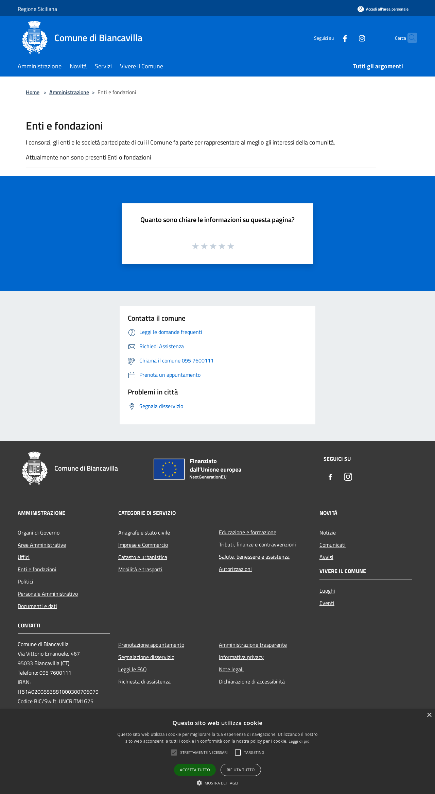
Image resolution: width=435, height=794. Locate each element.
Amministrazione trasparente (253, 645)
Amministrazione (69, 92)
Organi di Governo (38, 532)
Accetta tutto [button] (195, 769)
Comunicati (332, 545)
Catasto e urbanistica (142, 557)
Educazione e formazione (247, 532)
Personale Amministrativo (48, 594)
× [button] (429, 715)
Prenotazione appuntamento (151, 645)
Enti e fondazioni (37, 569)
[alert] (217, 751)
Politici (25, 581)
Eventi (326, 603)
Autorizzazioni (235, 569)
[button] (217, 782)
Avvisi (326, 557)
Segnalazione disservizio (146, 657)
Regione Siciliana (37, 9)
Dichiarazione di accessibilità (252, 681)
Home (32, 92)
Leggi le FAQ (132, 669)
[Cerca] (409, 38)
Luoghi (327, 591)
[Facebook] (331, 37)
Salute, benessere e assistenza (254, 557)
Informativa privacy (241, 657)
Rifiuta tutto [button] (241, 769)
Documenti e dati (37, 606)
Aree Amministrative (42, 545)
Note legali (231, 669)
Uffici (24, 557)
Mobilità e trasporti (140, 569)
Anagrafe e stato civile (144, 532)
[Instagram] (348, 37)
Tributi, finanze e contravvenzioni (257, 544)
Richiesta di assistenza (144, 681)
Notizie (327, 532)
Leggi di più (299, 741)
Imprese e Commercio (143, 545)
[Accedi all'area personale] (383, 9)
